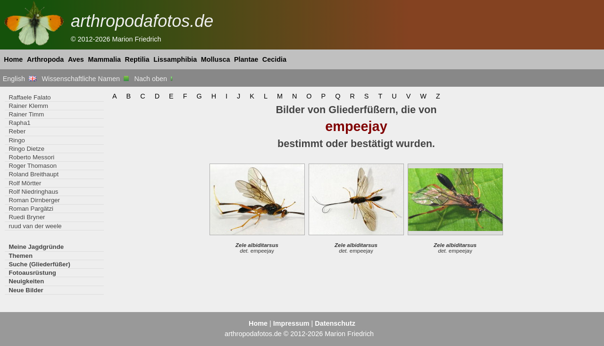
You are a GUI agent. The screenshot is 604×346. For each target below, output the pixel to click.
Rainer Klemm (28, 105)
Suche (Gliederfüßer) (39, 264)
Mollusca (215, 59)
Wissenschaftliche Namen (85, 78)
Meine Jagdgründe (36, 246)
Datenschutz (335, 323)
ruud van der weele (34, 226)
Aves (76, 59)
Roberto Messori (31, 157)
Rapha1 (19, 122)
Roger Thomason (32, 165)
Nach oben (154, 78)
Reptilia (137, 59)
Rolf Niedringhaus (33, 191)
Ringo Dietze (26, 148)
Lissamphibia (175, 59)
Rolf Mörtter (24, 183)
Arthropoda (45, 59)
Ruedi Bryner (26, 217)
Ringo (16, 140)
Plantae (246, 59)
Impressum (291, 323)
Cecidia (274, 59)
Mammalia (104, 59)
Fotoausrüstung (32, 272)
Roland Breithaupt (33, 174)
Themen (20, 255)
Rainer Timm (26, 114)
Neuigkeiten (26, 281)
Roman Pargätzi (30, 208)
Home (13, 59)
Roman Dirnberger (34, 200)
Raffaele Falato (29, 97)
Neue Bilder (25, 290)
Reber (16, 131)
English (19, 78)
